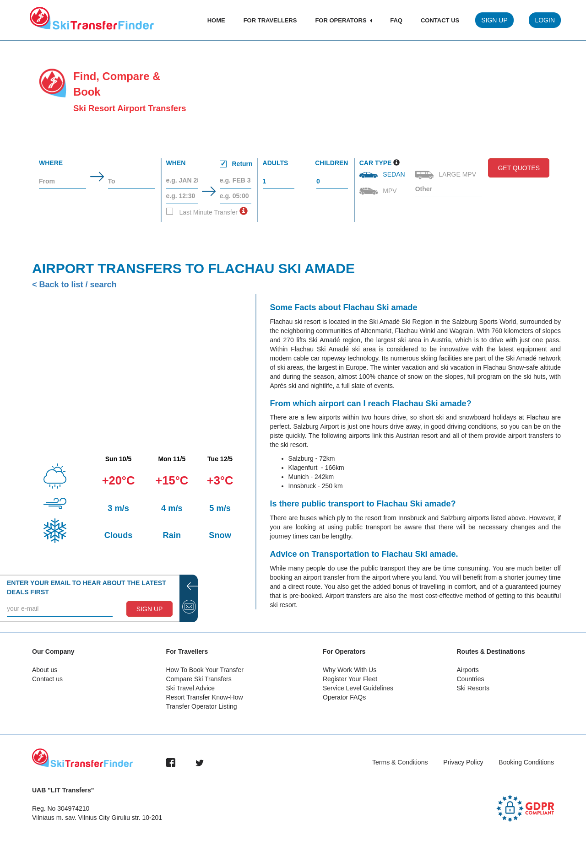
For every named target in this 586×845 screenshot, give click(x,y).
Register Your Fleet (350, 679)
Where (51, 163)
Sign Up (494, 20)
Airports (468, 669)
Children (331, 163)
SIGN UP (149, 609)
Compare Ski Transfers (199, 679)
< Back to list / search (74, 284)
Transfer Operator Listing (201, 706)
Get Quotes (519, 168)
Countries (470, 679)
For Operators (343, 20)
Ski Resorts (473, 688)
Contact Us (440, 20)
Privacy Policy (463, 762)
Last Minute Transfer (202, 212)
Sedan (383, 174)
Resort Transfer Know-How (204, 697)
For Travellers (270, 20)
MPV (379, 191)
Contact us (47, 679)
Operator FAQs (344, 697)
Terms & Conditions (400, 762)
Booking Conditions (526, 762)
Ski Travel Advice (190, 688)
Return (236, 163)
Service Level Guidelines (358, 688)
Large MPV (446, 175)
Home (216, 20)
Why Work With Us (349, 669)
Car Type (375, 163)
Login (545, 20)
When (209, 164)
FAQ (396, 20)
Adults (275, 163)
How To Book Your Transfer (205, 669)
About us (44, 669)
